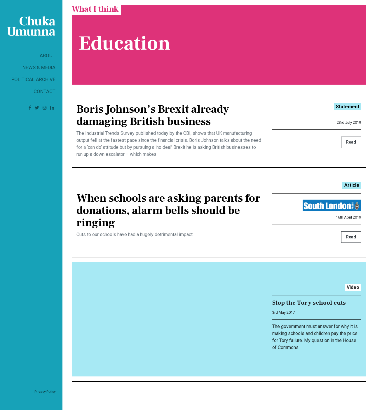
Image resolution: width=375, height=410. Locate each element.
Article (351, 185)
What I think (95, 9)
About (47, 55)
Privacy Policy (44, 392)
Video (353, 287)
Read (351, 142)
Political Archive (33, 79)
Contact (44, 91)
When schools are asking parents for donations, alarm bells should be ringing (168, 210)
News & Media (38, 67)
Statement (347, 106)
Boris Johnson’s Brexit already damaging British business (152, 115)
